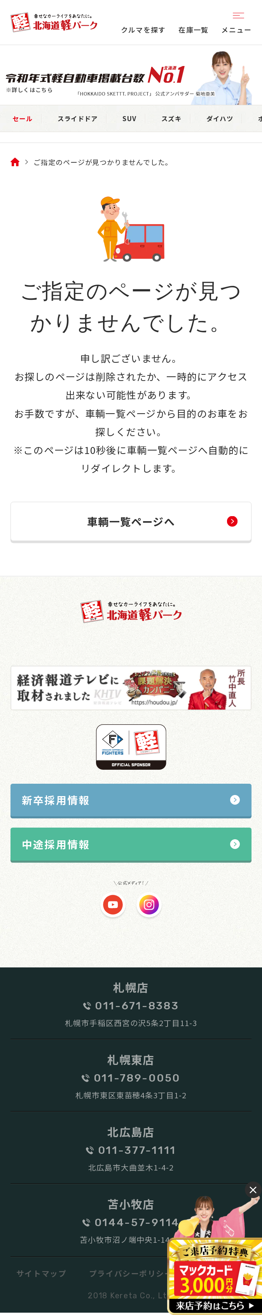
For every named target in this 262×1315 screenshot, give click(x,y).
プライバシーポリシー (131, 1275)
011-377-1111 (137, 1152)
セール (24, 119)
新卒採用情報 (56, 801)
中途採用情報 (56, 845)
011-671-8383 (137, 1008)
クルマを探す (143, 29)
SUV (142, 119)
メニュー (236, 22)
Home (14, 162)
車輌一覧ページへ (131, 522)
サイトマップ (41, 1275)
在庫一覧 (193, 29)
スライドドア (85, 119)
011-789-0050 (137, 1080)
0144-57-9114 (137, 1224)
